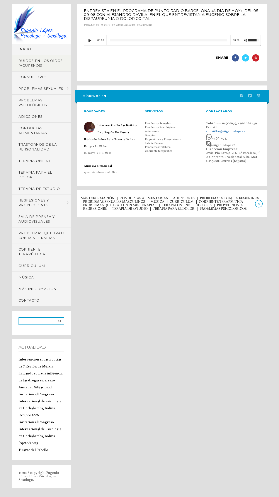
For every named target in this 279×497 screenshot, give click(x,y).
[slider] (168, 40)
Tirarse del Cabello (33, 450)
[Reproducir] (89, 40)
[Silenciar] (245, 41)
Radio (131, 25)
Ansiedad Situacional (35, 387)
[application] (172, 40)
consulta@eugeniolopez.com (228, 131)
